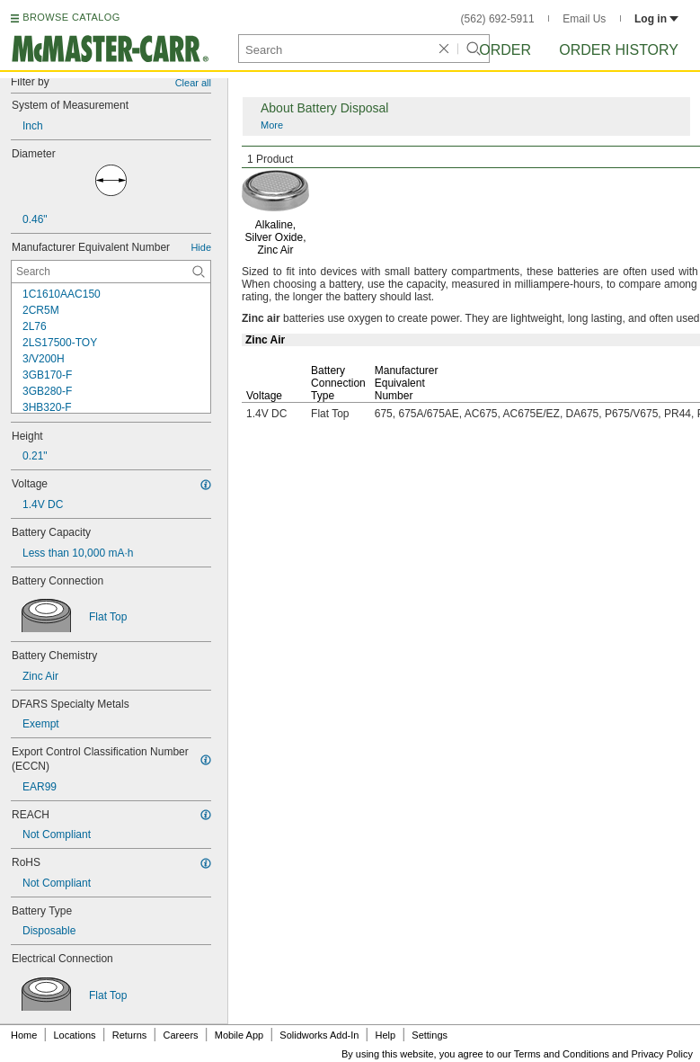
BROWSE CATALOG (71, 17)
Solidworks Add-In (319, 1035)
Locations (75, 1035)
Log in (656, 19)
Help (386, 1035)
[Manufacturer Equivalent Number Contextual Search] (111, 271)
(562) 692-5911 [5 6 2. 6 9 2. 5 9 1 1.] (498, 19)
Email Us (584, 19)
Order (505, 50)
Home (24, 1035)
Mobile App (239, 1035)
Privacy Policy (662, 1054)
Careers (180, 1035)
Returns (129, 1035)
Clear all (193, 82)
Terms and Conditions (561, 1054)
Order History (618, 50)
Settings (429, 1035)
